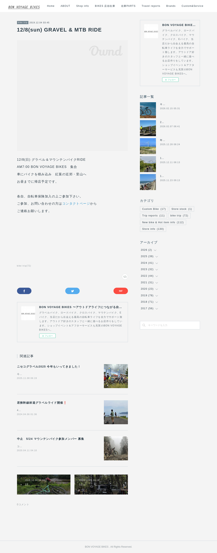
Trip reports (153, 215)
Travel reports (182, 6)
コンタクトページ (76, 203)
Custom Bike (154, 209)
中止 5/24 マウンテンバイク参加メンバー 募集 (50, 438)
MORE (202, 6)
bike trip (23, 22)
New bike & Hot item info (163, 222)
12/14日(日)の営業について (177, 158)
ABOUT (96, 6)
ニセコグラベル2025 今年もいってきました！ (49, 366)
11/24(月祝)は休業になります (178, 176)
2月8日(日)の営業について (176, 122)
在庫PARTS (160, 6)
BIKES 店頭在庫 (136, 6)
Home (82, 6)
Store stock (182, 209)
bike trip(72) (24, 266)
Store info (153, 229)
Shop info (114, 6)
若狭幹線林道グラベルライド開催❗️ (42, 402)
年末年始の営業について (174, 140)
